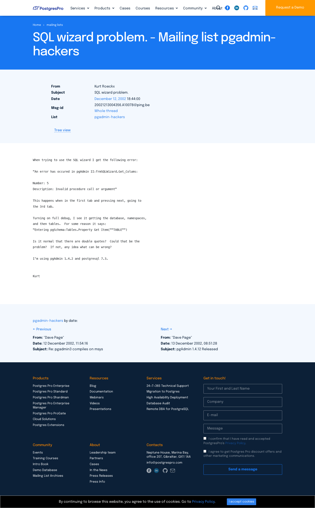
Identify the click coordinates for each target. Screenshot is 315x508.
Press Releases (101, 475)
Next (165, 329)
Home (37, 25)
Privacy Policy (235, 443)
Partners (96, 458)
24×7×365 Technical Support (168, 385)
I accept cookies (241, 501)
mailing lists (55, 25)
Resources (165, 8)
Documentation (101, 391)
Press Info (97, 481)
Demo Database (45, 470)
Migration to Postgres (163, 391)
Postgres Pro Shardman (51, 397)
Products (102, 8)
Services (78, 8)
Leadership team (103, 452)
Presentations (100, 409)
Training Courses (45, 458)
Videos (95, 403)
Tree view (62, 130)
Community (193, 8)
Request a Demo (290, 7)
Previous (43, 329)
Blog (93, 385)
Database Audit (158, 403)
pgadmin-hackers (109, 117)
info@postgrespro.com (164, 462)
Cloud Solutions (44, 419)
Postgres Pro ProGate (49, 413)
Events (38, 452)
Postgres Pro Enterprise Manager (51, 405)
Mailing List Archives (48, 475)
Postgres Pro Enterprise (51, 385)
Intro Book (40, 464)
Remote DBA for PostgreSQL (168, 409)
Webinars (97, 397)
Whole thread (106, 111)
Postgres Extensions (48, 425)
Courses (143, 8)
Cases (125, 8)
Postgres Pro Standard (50, 391)
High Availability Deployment (167, 397)
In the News (98, 470)
